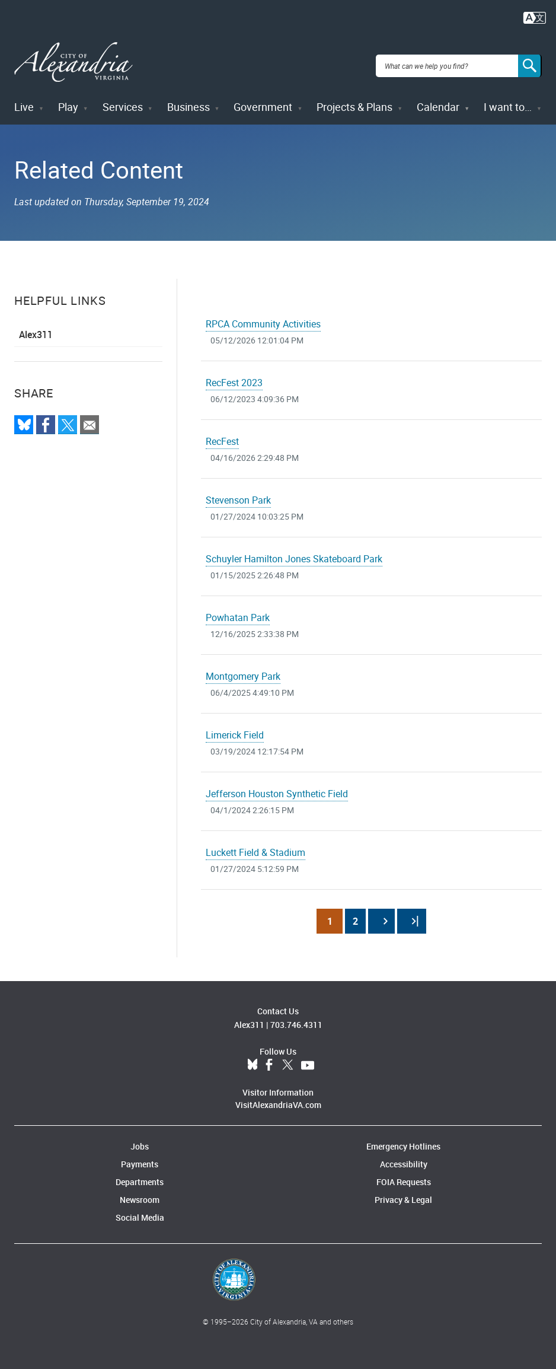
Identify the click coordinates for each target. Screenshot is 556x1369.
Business (188, 100)
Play (68, 100)
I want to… (508, 100)
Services (123, 100)
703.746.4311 (296, 1017)
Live (24, 100)
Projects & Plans (354, 100)
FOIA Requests (403, 1174)
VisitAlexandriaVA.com (278, 1097)
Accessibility (403, 1157)
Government (263, 100)
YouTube (307, 1058)
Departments (140, 1174)
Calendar (438, 100)
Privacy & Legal (403, 1192)
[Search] (530, 61)
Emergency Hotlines (403, 1139)
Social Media (140, 1210)
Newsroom (139, 1192)
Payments (139, 1157)
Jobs (139, 1139)
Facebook (269, 1058)
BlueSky (252, 1058)
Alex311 (36, 327)
